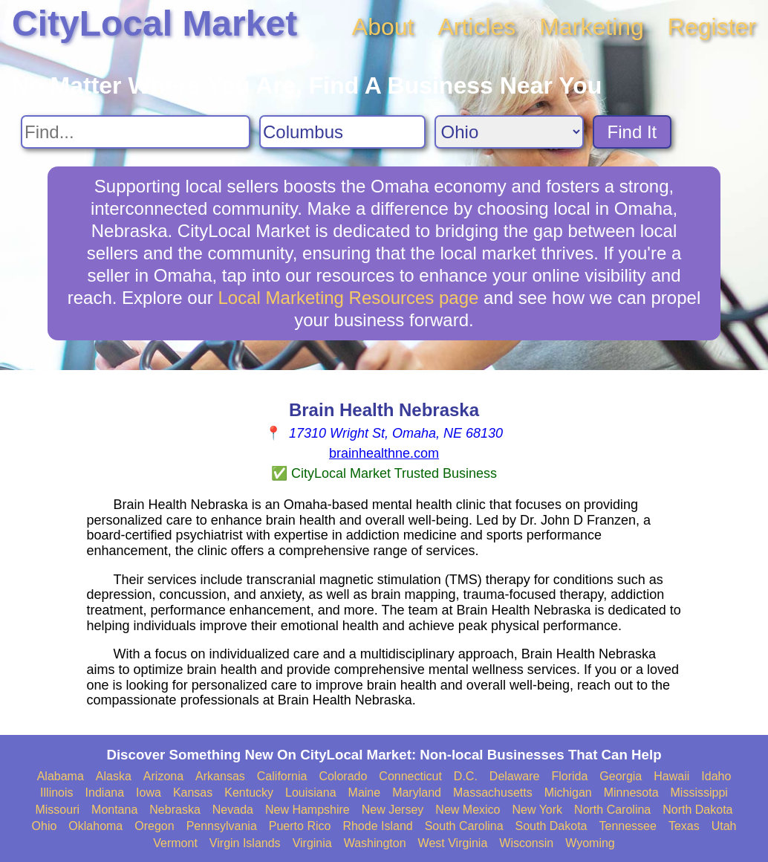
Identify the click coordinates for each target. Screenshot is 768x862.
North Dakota (697, 809)
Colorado (343, 776)
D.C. (466, 776)
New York (537, 809)
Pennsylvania (221, 826)
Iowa (148, 792)
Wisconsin (526, 843)
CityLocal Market (154, 23)
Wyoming (590, 843)
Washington (375, 843)
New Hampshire (307, 809)
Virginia (312, 843)
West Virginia (453, 843)
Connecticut (410, 776)
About (383, 26)
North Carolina (612, 809)
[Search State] (509, 132)
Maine (364, 792)
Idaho (716, 776)
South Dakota (551, 826)
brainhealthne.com (384, 453)
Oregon (154, 826)
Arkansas (220, 776)
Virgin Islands (245, 843)
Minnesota (631, 792)
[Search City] (342, 132)
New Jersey (393, 809)
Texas (684, 826)
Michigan (568, 792)
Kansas (192, 792)
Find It (632, 132)
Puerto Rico (300, 826)
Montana (114, 809)
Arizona (163, 776)
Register (712, 26)
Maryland (416, 792)
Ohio (44, 826)
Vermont (175, 843)
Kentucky (248, 792)
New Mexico (467, 809)
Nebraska (174, 809)
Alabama (60, 776)
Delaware (514, 776)
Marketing (591, 26)
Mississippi (699, 792)
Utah (724, 826)
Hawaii (671, 776)
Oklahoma (95, 826)
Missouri (57, 809)
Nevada (232, 809)
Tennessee (627, 826)
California (282, 776)
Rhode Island (377, 826)
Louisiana (310, 792)
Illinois (56, 792)
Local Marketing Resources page (348, 298)
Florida (569, 776)
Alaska (113, 776)
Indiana (105, 792)
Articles (476, 26)
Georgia (620, 776)
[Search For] (135, 132)
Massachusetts (493, 792)
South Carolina (464, 826)
